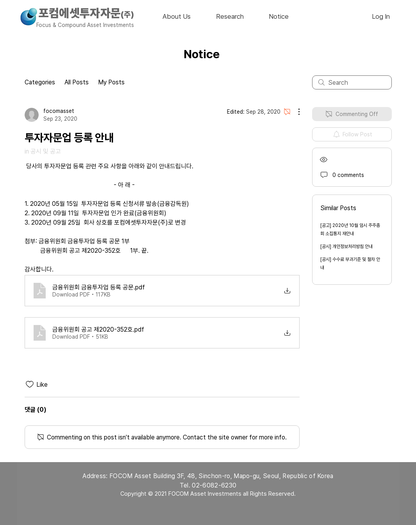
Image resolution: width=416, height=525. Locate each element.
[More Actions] (295, 111)
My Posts (111, 82)
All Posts (76, 82)
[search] (352, 82)
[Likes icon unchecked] (30, 384)
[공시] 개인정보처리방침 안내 (346, 246)
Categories (40, 82)
